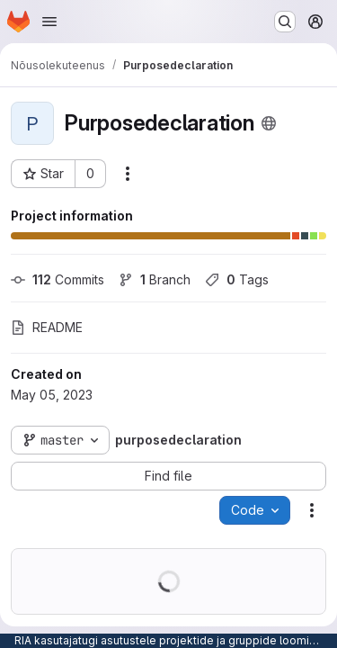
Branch (155, 279)
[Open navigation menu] (49, 21)
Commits (57, 279)
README (47, 327)
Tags (237, 279)
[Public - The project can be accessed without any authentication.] (269, 123)
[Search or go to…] (285, 21)
